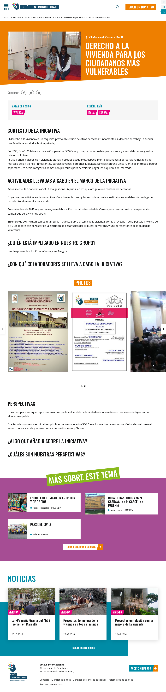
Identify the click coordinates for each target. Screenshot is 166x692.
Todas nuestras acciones (83, 547)
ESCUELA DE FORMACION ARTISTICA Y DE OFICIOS (52, 499)
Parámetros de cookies (120, 679)
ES (163, 11)
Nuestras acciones (21, 17)
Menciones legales (61, 679)
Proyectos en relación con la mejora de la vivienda (134, 622)
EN (163, 7)
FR (163, 2)
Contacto (44, 679)
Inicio (6, 17)
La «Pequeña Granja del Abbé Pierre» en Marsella (31, 622)
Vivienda (18, 112)
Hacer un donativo (141, 7)
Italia (91, 112)
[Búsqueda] (117, 7)
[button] (163, 329)
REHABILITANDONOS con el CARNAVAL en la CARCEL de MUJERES (125, 501)
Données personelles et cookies (90, 679)
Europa (103, 112)
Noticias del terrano (42, 17)
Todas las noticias (83, 648)
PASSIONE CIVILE (40, 524)
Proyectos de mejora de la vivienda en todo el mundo (80, 622)
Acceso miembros (144, 668)
